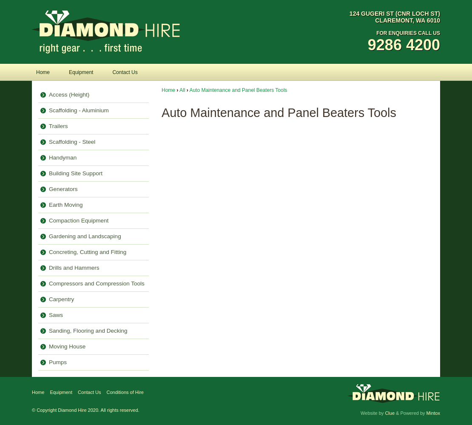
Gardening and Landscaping (85, 236)
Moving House (67, 346)
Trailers (58, 126)
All (182, 90)
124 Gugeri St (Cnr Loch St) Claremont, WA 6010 (395, 17)
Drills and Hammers (74, 268)
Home (43, 72)
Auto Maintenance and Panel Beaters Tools (238, 90)
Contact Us (124, 72)
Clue (390, 413)
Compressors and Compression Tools (97, 283)
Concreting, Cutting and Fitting (87, 252)
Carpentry (61, 299)
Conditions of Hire (125, 392)
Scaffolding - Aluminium (79, 110)
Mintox (433, 413)
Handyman (63, 157)
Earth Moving (66, 205)
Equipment (81, 72)
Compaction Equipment (78, 220)
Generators (63, 189)
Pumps (58, 362)
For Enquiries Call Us (395, 42)
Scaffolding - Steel (72, 142)
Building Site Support (75, 173)
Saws (56, 315)
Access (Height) (69, 94)
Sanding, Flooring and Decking (88, 331)
